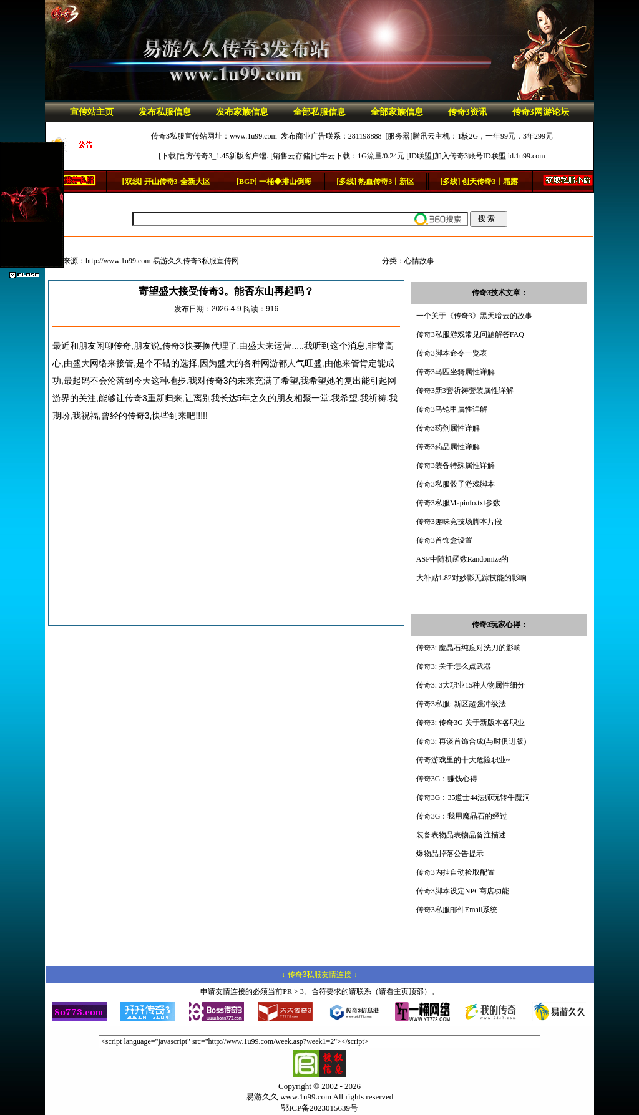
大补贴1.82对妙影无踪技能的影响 (471, 577)
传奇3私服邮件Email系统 (457, 909)
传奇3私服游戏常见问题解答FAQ (470, 334)
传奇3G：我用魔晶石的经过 (462, 816)
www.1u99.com (253, 136)
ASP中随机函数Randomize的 (462, 559)
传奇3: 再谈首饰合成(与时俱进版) (471, 741)
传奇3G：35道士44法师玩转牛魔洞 (473, 797)
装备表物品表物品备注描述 (461, 834)
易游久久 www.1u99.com (288, 1096)
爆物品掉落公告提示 (450, 853)
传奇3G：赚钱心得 (447, 778)
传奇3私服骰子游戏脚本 (455, 484)
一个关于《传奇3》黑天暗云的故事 (474, 315)
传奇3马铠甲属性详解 (451, 409)
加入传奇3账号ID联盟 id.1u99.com (489, 156)
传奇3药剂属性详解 (448, 428)
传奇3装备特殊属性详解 (455, 465)
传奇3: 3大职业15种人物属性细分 (470, 685)
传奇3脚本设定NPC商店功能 (462, 891)
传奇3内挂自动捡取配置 (455, 872)
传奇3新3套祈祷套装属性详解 (465, 390)
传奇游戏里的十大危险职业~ (463, 760)
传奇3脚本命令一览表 (451, 353)
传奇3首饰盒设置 (444, 540)
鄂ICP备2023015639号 (319, 1108)
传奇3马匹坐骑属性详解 (455, 372)
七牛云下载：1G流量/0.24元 (358, 156)
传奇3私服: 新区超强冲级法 (461, 703)
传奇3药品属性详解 (448, 446)
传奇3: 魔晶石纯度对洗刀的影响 (468, 647)
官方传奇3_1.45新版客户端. (223, 156)
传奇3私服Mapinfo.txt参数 (458, 503)
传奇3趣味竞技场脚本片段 (459, 521)
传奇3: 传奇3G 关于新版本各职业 (470, 722)
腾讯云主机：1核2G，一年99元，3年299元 (482, 136)
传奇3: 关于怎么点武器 (453, 666)
